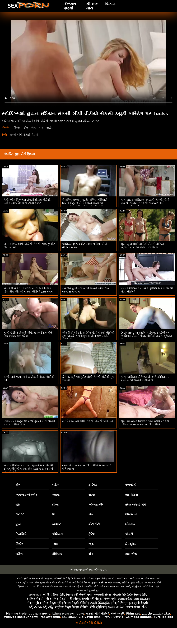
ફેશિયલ (57, 553)
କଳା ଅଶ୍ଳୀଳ (69, 616)
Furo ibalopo (163, 616)
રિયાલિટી (21, 534)
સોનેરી (92, 494)
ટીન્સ (55, 504)
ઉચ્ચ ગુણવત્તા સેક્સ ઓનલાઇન (102, 582)
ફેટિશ (91, 534)
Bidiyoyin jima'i (90, 616)
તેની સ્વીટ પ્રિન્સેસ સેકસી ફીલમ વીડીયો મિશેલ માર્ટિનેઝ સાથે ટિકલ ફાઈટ (27, 201)
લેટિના (19, 553)
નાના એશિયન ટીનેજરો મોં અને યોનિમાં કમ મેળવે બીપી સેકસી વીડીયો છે (145, 378)
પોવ (54, 514)
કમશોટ (56, 524)
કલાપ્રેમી (130, 485)
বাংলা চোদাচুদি (117, 613)
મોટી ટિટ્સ (131, 494)
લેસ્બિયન (131, 514)
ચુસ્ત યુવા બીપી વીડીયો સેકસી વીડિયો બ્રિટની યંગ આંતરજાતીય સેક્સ (142, 245)
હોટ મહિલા (137, 582)
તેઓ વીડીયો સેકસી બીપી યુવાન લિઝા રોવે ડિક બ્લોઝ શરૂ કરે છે (28, 334)
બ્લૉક (55, 485)
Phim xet (133, 613)
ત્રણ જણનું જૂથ (135, 504)
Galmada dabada (138, 616)
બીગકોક (130, 524)
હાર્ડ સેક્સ (29, 578)
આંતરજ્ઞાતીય (96, 504)
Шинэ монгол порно (68, 613)
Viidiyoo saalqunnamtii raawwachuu (32, 616)
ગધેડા (55, 544)
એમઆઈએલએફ (26, 494)
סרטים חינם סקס (39, 613)
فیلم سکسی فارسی (156, 613)
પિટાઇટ (20, 514)
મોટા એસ (131, 553)
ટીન (26, 127)
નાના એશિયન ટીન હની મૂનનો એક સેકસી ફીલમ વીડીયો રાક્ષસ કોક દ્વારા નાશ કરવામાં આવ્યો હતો (28, 469)
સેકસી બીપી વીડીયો (97, 613)
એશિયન (57, 534)
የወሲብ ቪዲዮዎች (114, 616)
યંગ (42, 127)
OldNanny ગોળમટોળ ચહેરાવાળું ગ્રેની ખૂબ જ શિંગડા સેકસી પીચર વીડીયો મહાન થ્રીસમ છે (146, 336)
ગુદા (18, 504)
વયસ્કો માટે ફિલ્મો (64, 578)
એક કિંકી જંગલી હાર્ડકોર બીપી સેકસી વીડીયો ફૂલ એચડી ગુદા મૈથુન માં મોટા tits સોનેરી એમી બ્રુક (88, 336)
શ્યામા (55, 494)
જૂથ (91, 544)
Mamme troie (16, 613)
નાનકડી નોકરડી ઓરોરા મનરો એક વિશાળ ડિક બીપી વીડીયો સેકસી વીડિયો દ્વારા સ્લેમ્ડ (29, 290)
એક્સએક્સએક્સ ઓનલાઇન (88, 569)
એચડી (129, 534)
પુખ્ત (18, 524)
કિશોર (17, 127)
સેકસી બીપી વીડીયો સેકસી (25, 134)
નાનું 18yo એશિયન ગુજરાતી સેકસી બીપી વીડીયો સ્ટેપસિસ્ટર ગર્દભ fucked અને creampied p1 (145, 203)
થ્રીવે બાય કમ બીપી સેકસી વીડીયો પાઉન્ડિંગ (88, 421)
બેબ (34, 127)
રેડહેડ (51, 127)
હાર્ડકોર (92, 485)
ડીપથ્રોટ (130, 544)
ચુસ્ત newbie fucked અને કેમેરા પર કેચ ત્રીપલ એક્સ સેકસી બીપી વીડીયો (145, 422)
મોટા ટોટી (94, 524)
